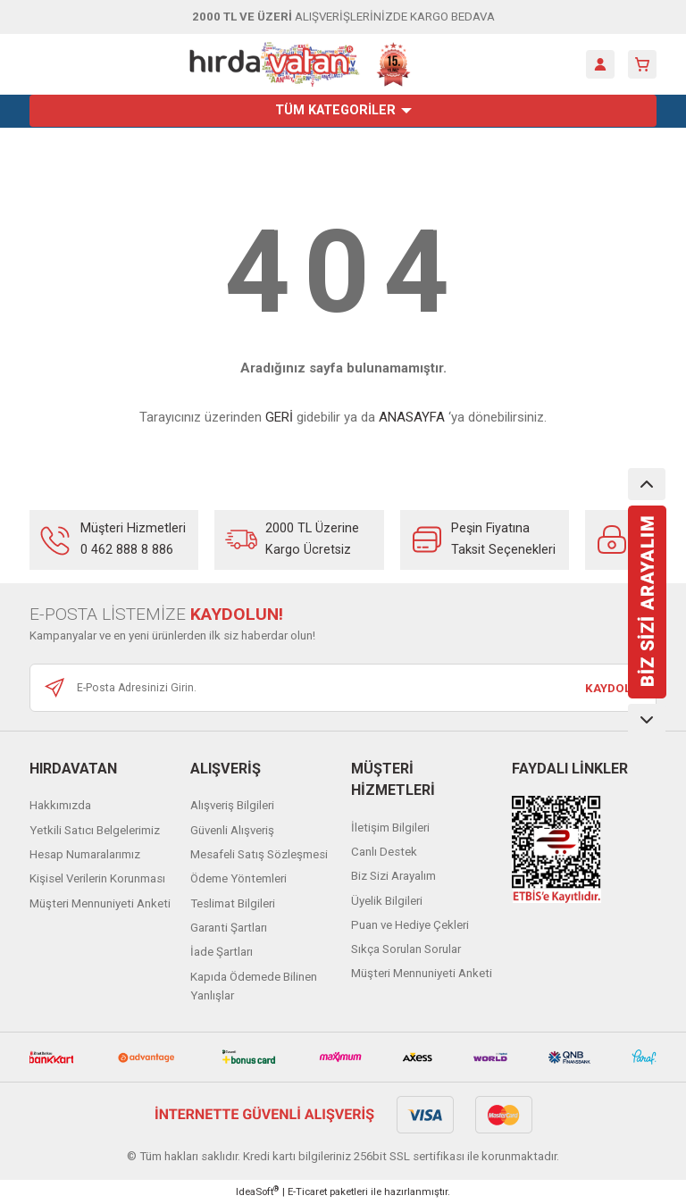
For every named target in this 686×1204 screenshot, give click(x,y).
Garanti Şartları (228, 927)
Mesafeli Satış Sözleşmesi (259, 854)
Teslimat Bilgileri (232, 903)
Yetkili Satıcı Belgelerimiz (94, 830)
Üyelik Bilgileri (386, 900)
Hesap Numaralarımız (84, 854)
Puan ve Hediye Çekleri (410, 925)
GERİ (279, 417)
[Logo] (300, 64)
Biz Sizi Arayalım (393, 875)
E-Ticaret (307, 1191)
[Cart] (642, 64)
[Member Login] (600, 64)
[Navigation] (343, 111)
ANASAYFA (412, 417)
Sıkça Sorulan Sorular (406, 949)
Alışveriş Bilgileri (232, 805)
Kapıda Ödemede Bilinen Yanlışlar (253, 986)
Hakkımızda (60, 805)
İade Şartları (221, 951)
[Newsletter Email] (343, 688)
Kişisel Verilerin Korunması (97, 878)
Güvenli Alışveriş (232, 830)
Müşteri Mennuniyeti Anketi (100, 903)
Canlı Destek (384, 851)
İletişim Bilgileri (390, 827)
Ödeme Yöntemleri (238, 878)
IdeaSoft (257, 1191)
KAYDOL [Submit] (608, 688)
